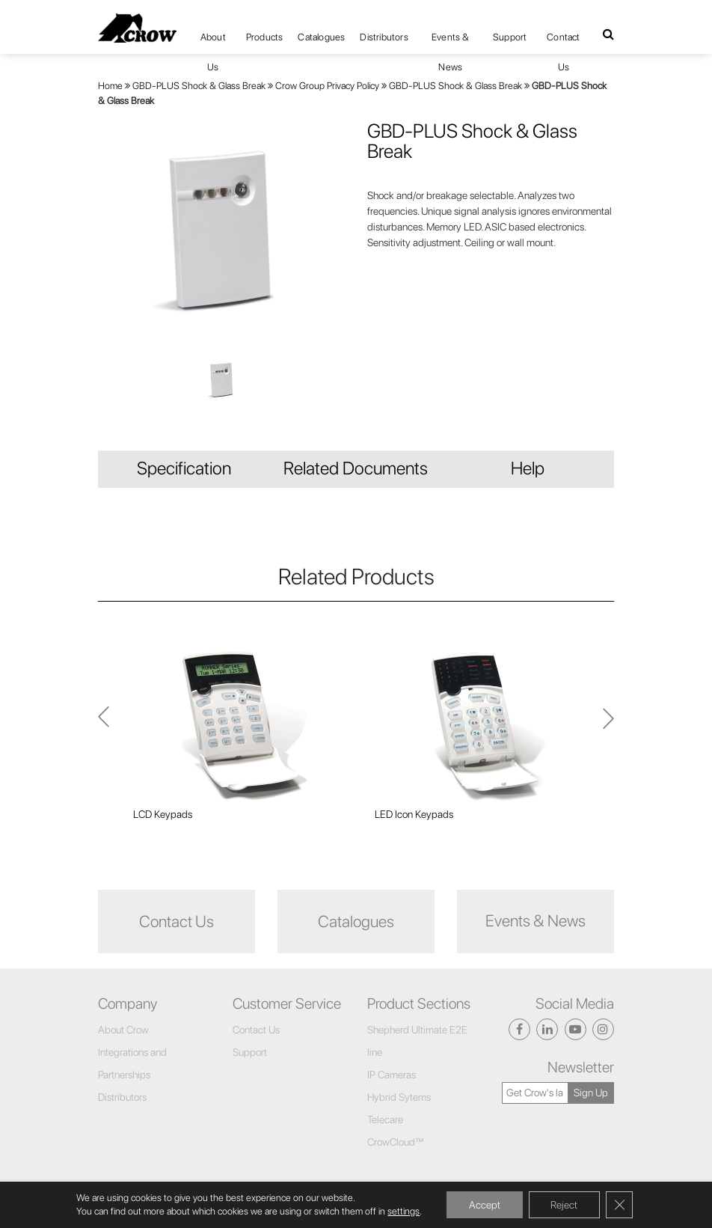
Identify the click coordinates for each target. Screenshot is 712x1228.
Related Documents (355, 468)
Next (103, 725)
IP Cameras (391, 1075)
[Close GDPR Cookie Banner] (619, 1204)
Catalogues (321, 37)
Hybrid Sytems (399, 1097)
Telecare (385, 1119)
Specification (184, 468)
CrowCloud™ (395, 1142)
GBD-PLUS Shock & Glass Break (199, 85)
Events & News (451, 41)
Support (510, 37)
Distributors (384, 37)
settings (403, 1211)
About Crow (123, 1030)
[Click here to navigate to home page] (137, 28)
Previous (608, 725)
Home (110, 85)
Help (527, 468)
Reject (563, 1205)
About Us (213, 41)
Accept (484, 1205)
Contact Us (563, 41)
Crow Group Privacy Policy (327, 85)
